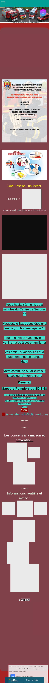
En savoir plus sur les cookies (24, 676)
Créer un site (32, 680)
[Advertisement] (24, 53)
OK (12, 676)
